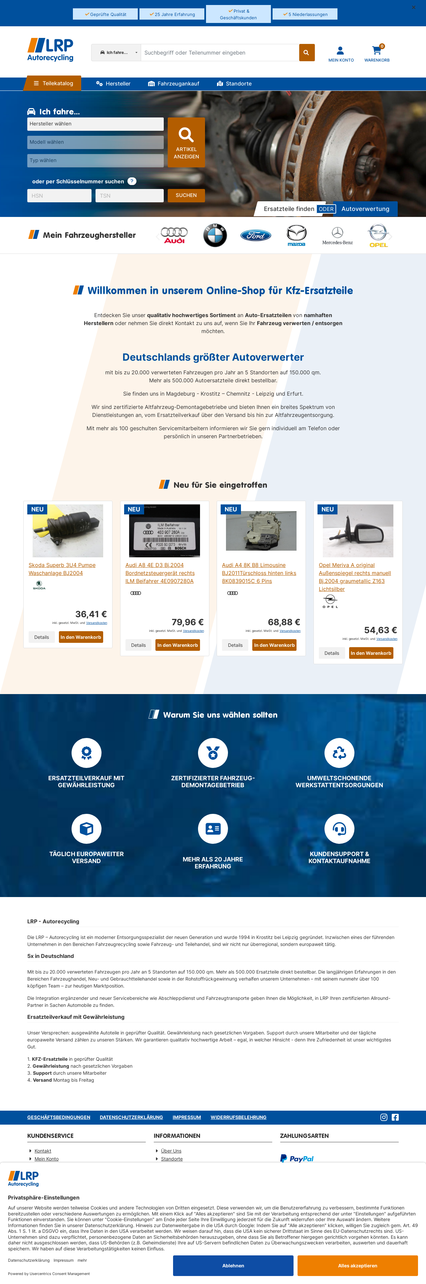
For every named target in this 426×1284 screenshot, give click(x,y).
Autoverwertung (365, 208)
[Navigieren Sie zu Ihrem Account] (341, 54)
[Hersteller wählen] (95, 124)
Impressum (187, 1117)
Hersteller (113, 83)
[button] (416, 7)
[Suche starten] (307, 52)
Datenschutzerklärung (131, 1117)
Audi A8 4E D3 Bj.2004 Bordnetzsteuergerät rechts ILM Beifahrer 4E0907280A (160, 573)
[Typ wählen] (95, 160)
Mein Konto (47, 1159)
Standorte (234, 83)
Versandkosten (96, 623)
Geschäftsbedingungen (58, 1117)
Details (41, 637)
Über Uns (171, 1151)
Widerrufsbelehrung (239, 1117)
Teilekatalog (53, 83)
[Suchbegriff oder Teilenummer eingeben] (219, 52)
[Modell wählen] (95, 142)
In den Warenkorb (81, 637)
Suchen (186, 195)
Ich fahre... (114, 52)
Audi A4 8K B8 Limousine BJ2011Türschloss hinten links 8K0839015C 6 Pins (259, 573)
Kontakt (43, 1151)
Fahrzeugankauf (173, 83)
